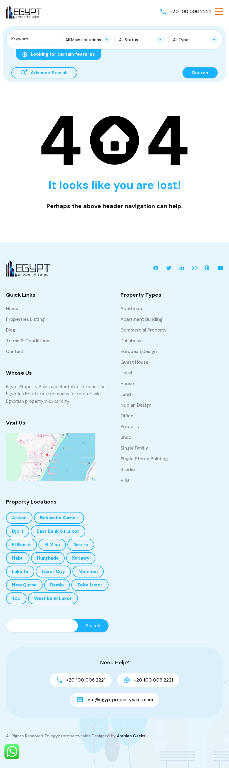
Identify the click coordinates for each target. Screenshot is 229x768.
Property (130, 427)
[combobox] (88, 39)
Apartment (132, 309)
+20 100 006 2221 (190, 11)
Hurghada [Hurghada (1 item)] (48, 558)
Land (125, 394)
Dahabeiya (131, 341)
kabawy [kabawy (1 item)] (80, 558)
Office (126, 416)
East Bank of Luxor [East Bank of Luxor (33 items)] (58, 531)
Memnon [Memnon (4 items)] (88, 572)
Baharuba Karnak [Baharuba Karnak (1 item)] (59, 518)
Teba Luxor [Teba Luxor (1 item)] (90, 585)
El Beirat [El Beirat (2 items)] (21, 545)
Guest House (134, 362)
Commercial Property (143, 330)
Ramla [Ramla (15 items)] (57, 585)
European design (138, 351)
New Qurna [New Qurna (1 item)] (24, 585)
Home (12, 309)
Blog (10, 330)
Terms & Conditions (27, 341)
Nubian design (135, 405)
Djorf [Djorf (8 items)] (17, 531)
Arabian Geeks (131, 735)
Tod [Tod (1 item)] (16, 598)
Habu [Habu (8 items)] (18, 558)
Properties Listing (25, 319)
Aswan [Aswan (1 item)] (19, 518)
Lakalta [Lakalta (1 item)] (20, 572)
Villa (124, 480)
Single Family (134, 448)
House (127, 384)
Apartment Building (141, 319)
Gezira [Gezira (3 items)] (80, 545)
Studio (127, 470)
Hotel (126, 373)
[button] (219, 12)
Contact (15, 351)
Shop (125, 437)
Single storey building (144, 459)
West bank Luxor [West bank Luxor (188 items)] (53, 598)
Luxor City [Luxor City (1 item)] (53, 572)
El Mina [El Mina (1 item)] (52, 545)
